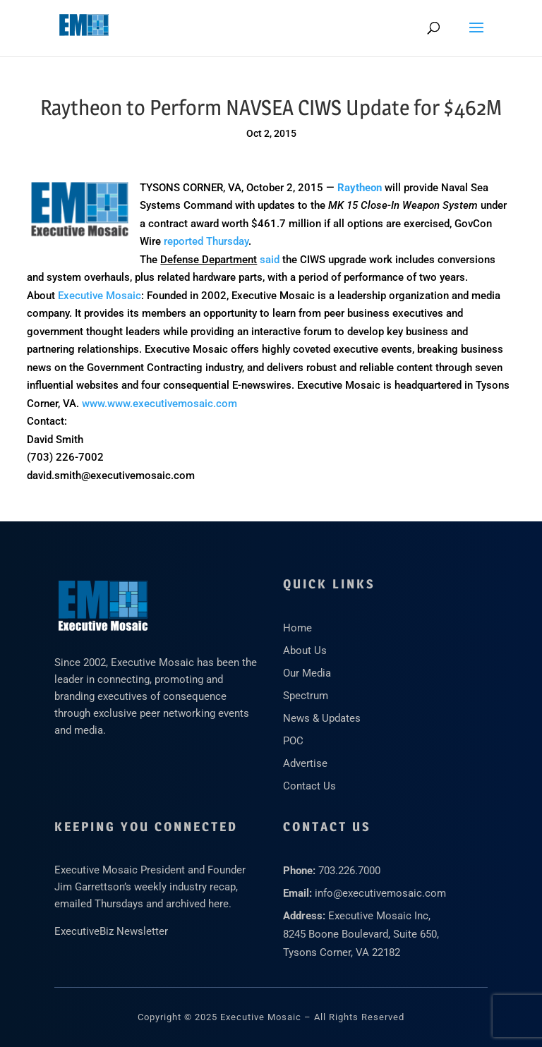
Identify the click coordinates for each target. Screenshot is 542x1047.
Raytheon (359, 187)
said (269, 259)
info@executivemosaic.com (380, 893)
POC (293, 740)
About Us (305, 650)
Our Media (307, 673)
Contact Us (309, 786)
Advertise (305, 763)
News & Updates (322, 718)
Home (297, 628)
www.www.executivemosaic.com (159, 403)
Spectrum (305, 695)
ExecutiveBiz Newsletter (111, 931)
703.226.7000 (349, 870)
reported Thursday (206, 241)
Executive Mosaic (99, 295)
